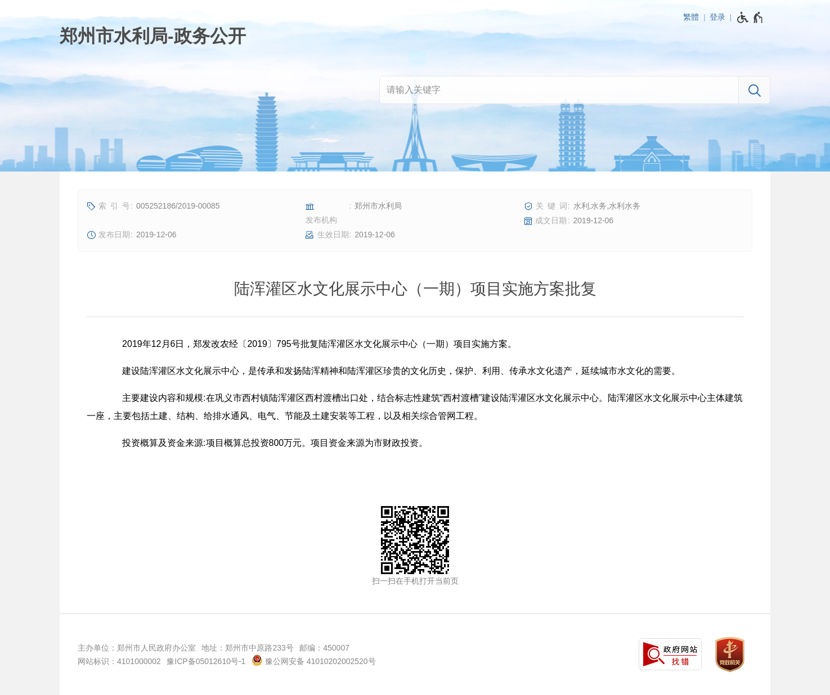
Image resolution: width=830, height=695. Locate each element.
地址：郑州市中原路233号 (247, 647)
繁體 (691, 16)
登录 (717, 16)
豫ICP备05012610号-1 (206, 661)
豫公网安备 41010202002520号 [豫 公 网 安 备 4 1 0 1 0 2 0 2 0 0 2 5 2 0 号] (314, 660)
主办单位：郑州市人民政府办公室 (137, 647)
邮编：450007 (324, 647)
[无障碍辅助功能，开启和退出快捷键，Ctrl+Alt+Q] (750, 17)
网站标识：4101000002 (119, 661)
